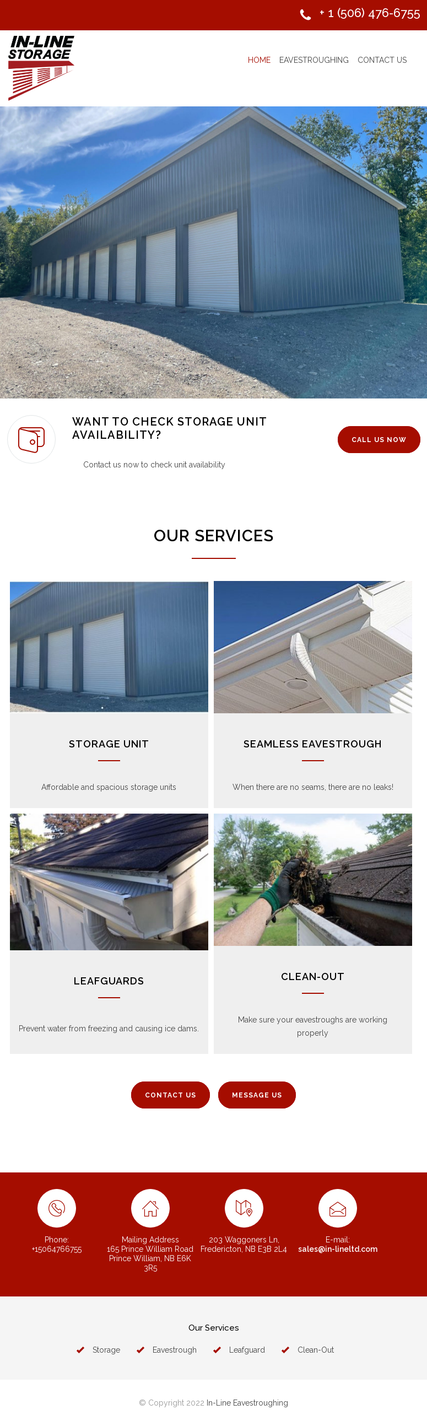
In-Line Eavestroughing (247, 1402)
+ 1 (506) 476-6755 (370, 13)
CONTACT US (382, 60)
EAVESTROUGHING (314, 60)
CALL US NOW (379, 440)
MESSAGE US (257, 1095)
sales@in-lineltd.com (337, 1249)
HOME (259, 60)
